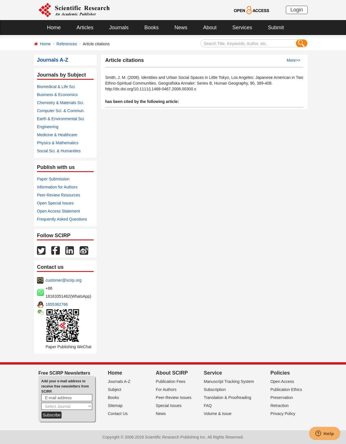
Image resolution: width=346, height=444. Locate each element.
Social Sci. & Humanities (59, 151)
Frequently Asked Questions (62, 219)
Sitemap (115, 405)
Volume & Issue (217, 413)
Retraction (279, 405)
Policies (280, 373)
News (180, 27)
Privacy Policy (282, 413)
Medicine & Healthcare (57, 135)
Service (213, 373)
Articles (84, 27)
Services (242, 27)
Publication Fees (171, 381)
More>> (293, 60)
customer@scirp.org (63, 280)
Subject (114, 389)
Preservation (281, 397)
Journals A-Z (119, 381)
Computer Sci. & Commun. (61, 110)
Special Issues (169, 405)
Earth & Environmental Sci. (61, 118)
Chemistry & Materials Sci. (60, 102)
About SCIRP (172, 373)
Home (54, 27)
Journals (119, 27)
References (66, 44)
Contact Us (118, 413)
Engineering (47, 126)
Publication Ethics (286, 389)
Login (296, 10)
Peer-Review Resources (58, 195)
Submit (276, 27)
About (210, 27)
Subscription (215, 389)
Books (151, 27)
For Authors (166, 389)
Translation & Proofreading (227, 397)
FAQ (208, 405)
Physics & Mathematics (57, 143)
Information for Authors (57, 187)
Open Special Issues (55, 203)
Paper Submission (53, 179)
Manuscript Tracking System (229, 381)
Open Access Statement (58, 211)
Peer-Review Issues (174, 397)
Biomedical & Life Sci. (56, 86)
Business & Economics (57, 94)
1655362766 (57, 304)
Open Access (282, 381)
